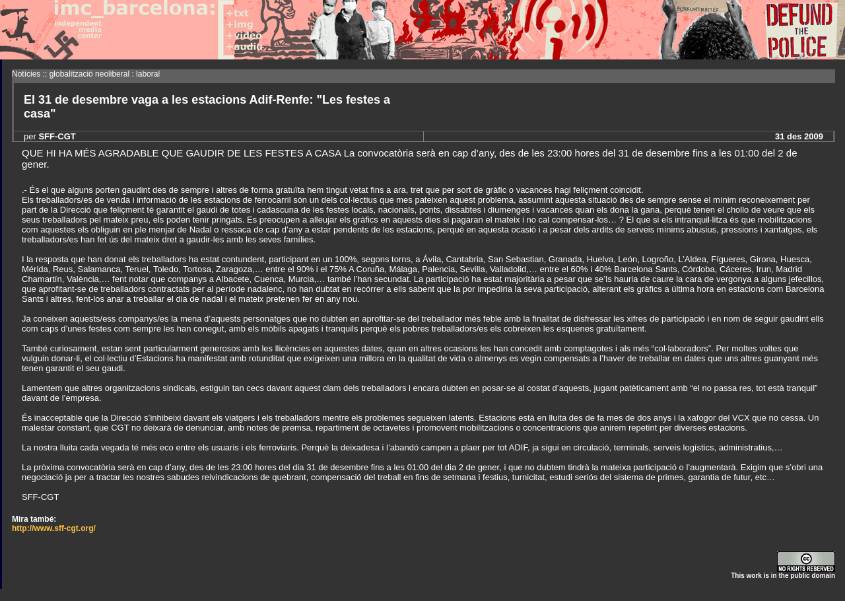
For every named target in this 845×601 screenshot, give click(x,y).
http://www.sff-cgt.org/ (54, 528)
